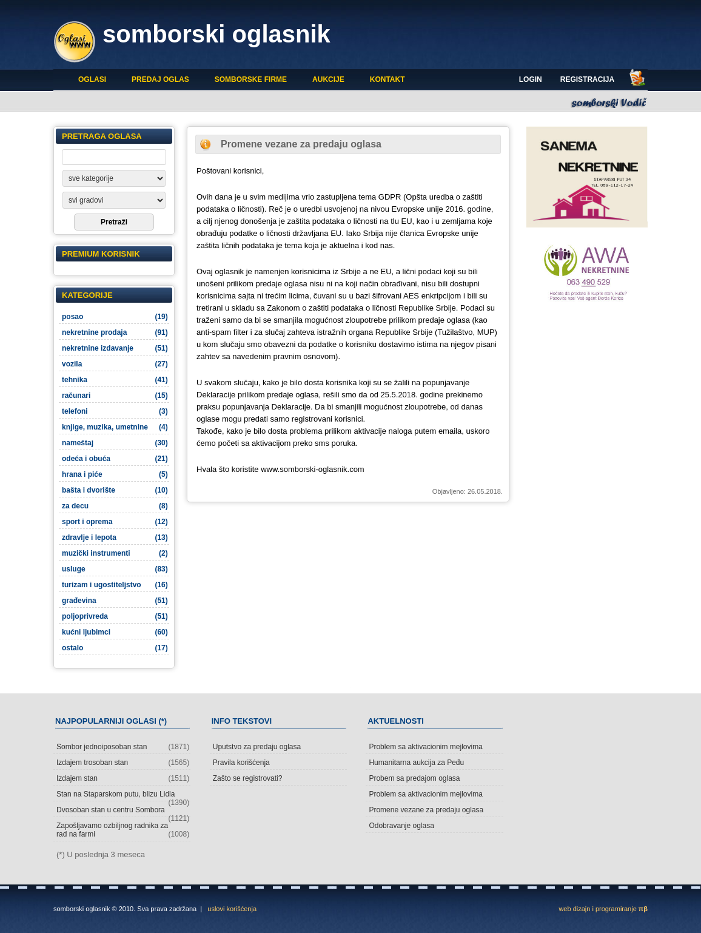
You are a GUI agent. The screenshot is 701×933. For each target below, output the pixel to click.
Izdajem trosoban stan (122, 762)
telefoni (115, 411)
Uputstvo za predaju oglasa (257, 747)
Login (530, 79)
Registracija (587, 79)
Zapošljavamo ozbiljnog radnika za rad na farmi (122, 829)
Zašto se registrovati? (248, 778)
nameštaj (115, 443)
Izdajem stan (122, 778)
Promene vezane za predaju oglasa (426, 810)
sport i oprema (115, 521)
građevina (115, 600)
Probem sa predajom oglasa (414, 778)
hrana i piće (115, 474)
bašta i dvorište (115, 490)
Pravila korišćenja (241, 762)
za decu (115, 506)
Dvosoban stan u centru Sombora (122, 811)
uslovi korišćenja (232, 908)
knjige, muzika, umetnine (115, 427)
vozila (115, 364)
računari (115, 395)
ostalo (115, 648)
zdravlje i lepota (115, 537)
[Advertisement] (587, 381)
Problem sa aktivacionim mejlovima (425, 747)
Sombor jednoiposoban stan (122, 747)
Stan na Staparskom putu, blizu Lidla (122, 795)
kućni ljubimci (115, 632)
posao (115, 316)
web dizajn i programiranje (603, 908)
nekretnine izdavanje (115, 348)
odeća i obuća (115, 458)
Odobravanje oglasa (401, 825)
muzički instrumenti (115, 553)
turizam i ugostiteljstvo (115, 585)
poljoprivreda (115, 616)
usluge (115, 569)
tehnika (115, 380)
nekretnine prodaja (115, 332)
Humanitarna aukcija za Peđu (416, 762)
